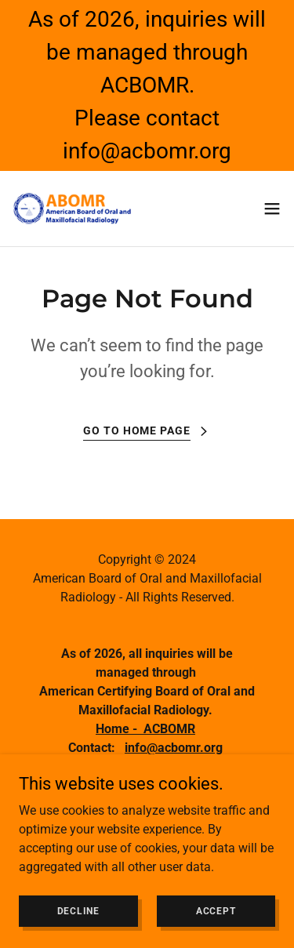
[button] (272, 208)
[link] (72, 208)
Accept (216, 910)
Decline (78, 910)
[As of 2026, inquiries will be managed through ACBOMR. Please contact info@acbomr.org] (147, 85)
